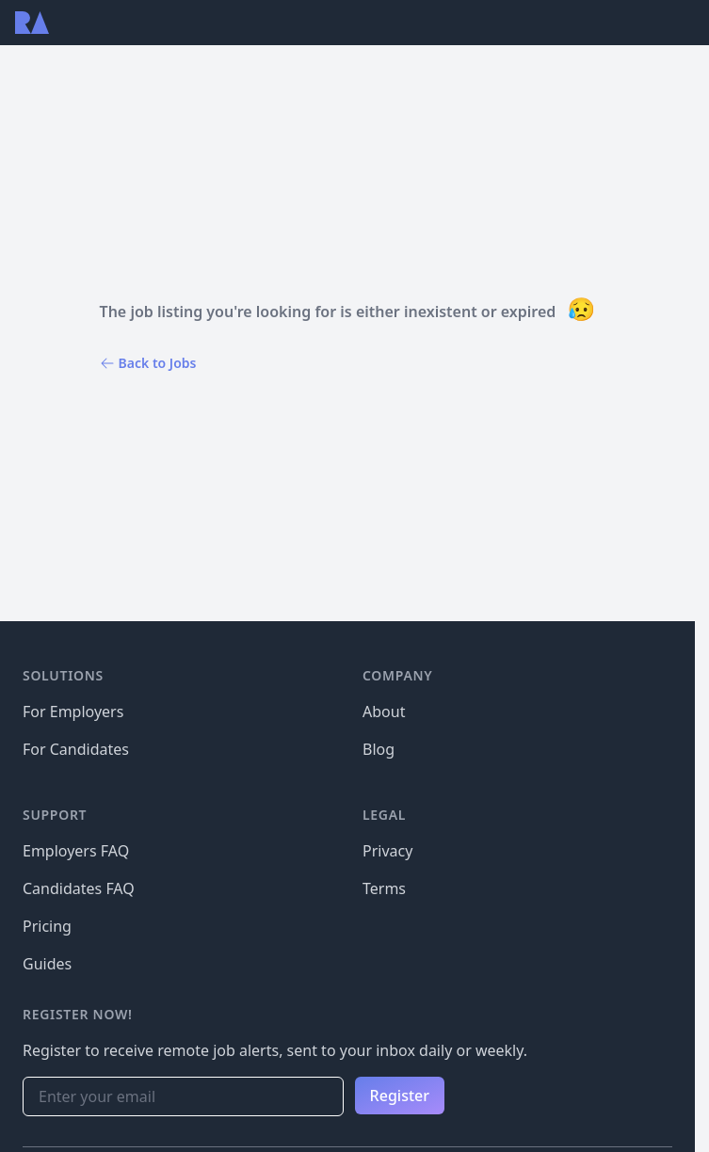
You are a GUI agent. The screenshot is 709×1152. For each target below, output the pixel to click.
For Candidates (76, 749)
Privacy (387, 850)
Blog (379, 749)
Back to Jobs (148, 363)
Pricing (47, 926)
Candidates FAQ (79, 888)
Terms (384, 888)
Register (399, 1095)
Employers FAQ (76, 850)
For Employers (73, 711)
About (384, 711)
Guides (47, 963)
